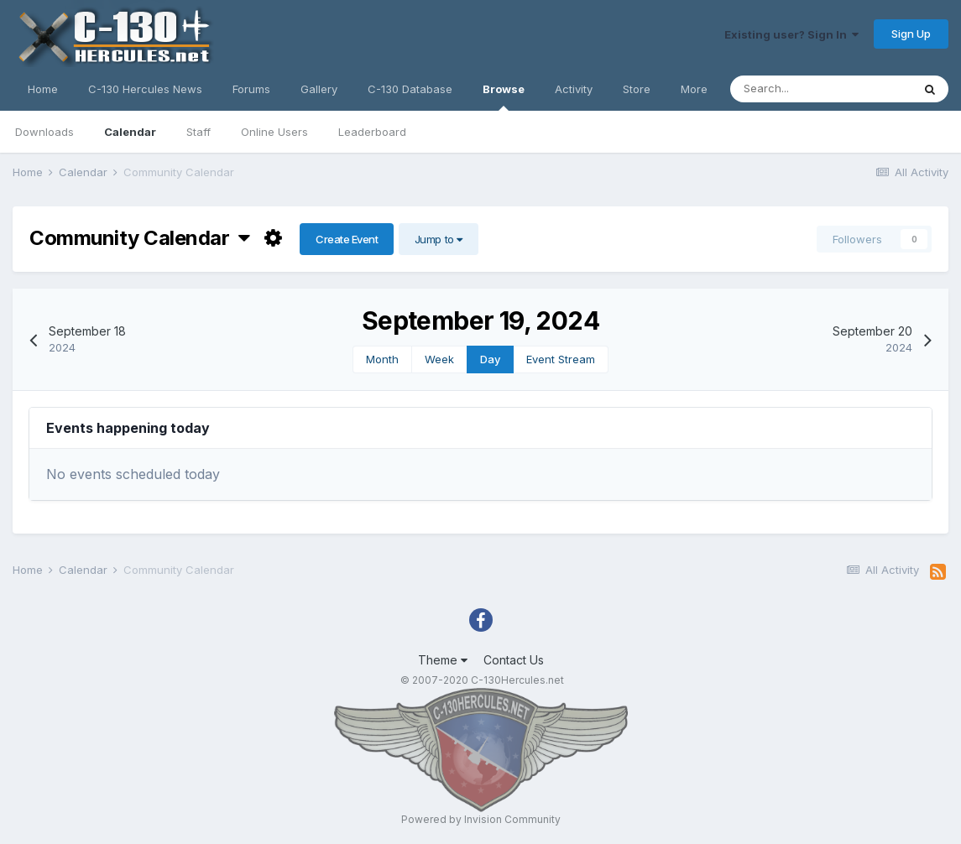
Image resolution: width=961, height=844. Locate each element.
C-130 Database (410, 89)
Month (382, 359)
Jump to (438, 239)
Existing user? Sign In (791, 34)
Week (439, 359)
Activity (574, 89)
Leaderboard (372, 131)
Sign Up (911, 33)
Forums (251, 89)
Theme (442, 660)
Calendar (130, 131)
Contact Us (513, 660)
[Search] (820, 89)
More (694, 89)
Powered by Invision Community (481, 819)
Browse (504, 96)
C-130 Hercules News (145, 89)
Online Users (274, 131)
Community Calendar (139, 238)
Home (43, 89)
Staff (198, 131)
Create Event (347, 239)
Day (490, 359)
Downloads (44, 131)
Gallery (318, 89)
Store (636, 89)
